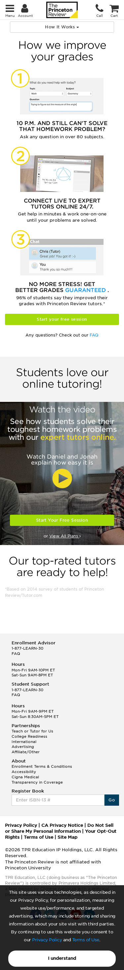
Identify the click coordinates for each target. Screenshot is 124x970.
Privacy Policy (47, 939)
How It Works (62, 26)
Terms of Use (85, 939)
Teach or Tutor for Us (32, 731)
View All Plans (65, 536)
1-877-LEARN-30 (27, 648)
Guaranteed (86, 290)
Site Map (67, 837)
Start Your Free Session (62, 520)
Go (111, 799)
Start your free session (62, 319)
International (24, 741)
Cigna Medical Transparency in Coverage (37, 780)
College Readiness (29, 736)
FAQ (94, 335)
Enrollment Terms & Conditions (42, 766)
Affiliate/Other (26, 752)
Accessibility (24, 771)
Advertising (23, 746)
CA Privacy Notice (62, 825)
